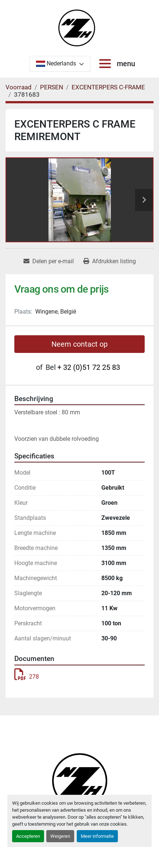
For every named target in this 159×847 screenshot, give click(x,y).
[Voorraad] (19, 87)
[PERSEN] (51, 87)
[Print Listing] (110, 261)
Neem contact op (79, 344)
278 (26, 676)
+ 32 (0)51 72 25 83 (88, 367)
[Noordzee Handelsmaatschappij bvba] (79, 780)
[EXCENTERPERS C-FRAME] (108, 87)
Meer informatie (97, 836)
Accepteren (28, 836)
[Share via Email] (49, 261)
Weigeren (60, 836)
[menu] (106, 63)
